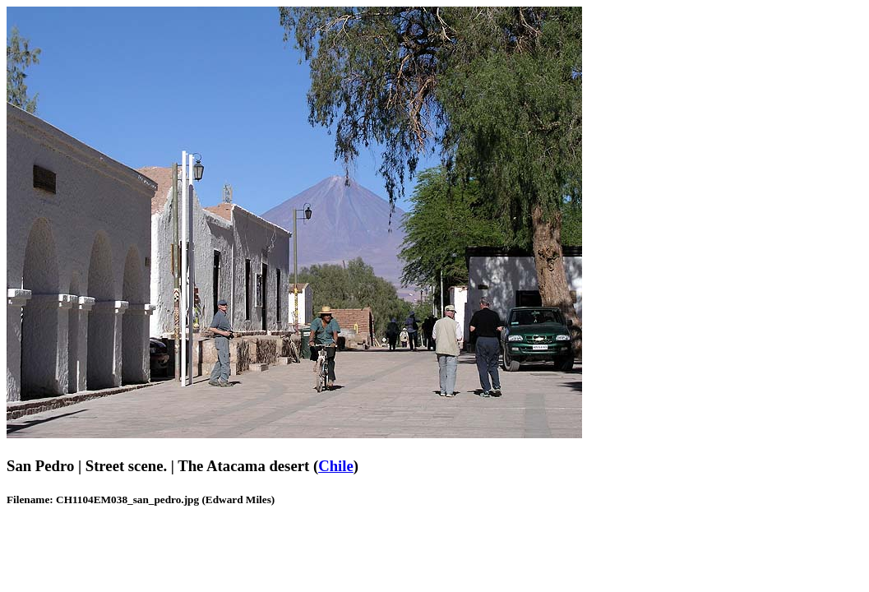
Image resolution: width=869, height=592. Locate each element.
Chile (336, 465)
